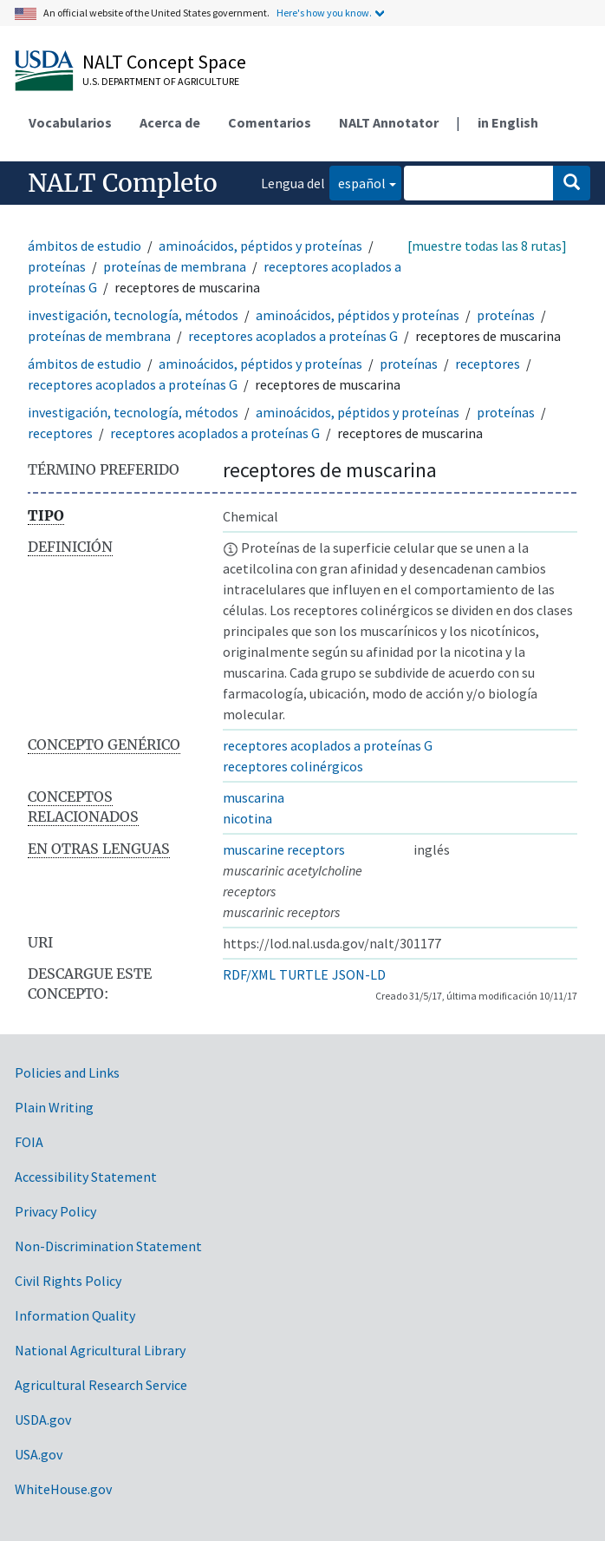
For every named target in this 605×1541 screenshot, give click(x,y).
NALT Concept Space (164, 61)
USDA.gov (43, 1419)
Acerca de (170, 122)
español (357, 182)
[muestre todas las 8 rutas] (487, 245)
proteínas (57, 266)
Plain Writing (54, 1107)
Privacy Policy (55, 1211)
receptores (487, 363)
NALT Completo (123, 183)
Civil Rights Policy (68, 1280)
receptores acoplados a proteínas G (293, 335)
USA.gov (38, 1454)
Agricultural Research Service (101, 1384)
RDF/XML (249, 974)
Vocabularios (70, 122)
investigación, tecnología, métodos (133, 315)
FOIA (29, 1142)
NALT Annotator (389, 122)
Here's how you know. (324, 12)
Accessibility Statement (86, 1176)
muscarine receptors (284, 849)
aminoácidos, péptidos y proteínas (260, 245)
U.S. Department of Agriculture (160, 81)
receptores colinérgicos (293, 766)
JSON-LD (359, 974)
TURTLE (304, 974)
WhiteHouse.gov (63, 1489)
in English (508, 122)
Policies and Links (67, 1072)
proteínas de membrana (174, 266)
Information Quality (75, 1315)
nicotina (247, 818)
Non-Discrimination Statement (108, 1246)
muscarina (253, 797)
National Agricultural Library (100, 1350)
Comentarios (269, 122)
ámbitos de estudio (84, 245)
